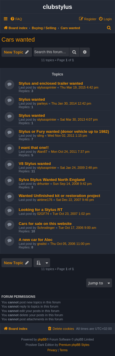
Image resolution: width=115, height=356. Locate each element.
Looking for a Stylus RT (41, 209)
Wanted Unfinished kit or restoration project (59, 195)
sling (40, 135)
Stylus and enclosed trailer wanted (51, 83)
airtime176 (44, 199)
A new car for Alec (35, 239)
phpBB (42, 339)
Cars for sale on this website (45, 223)
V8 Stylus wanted (35, 163)
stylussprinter (46, 87)
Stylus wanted (32, 99)
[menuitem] (16, 19)
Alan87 (42, 151)
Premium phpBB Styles (74, 344)
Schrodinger (46, 227)
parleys (42, 103)
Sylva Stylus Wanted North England (52, 179)
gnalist (42, 243)
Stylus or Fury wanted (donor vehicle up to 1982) (64, 131)
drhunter (43, 183)
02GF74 (43, 213)
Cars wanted (18, 39)
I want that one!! (34, 147)
